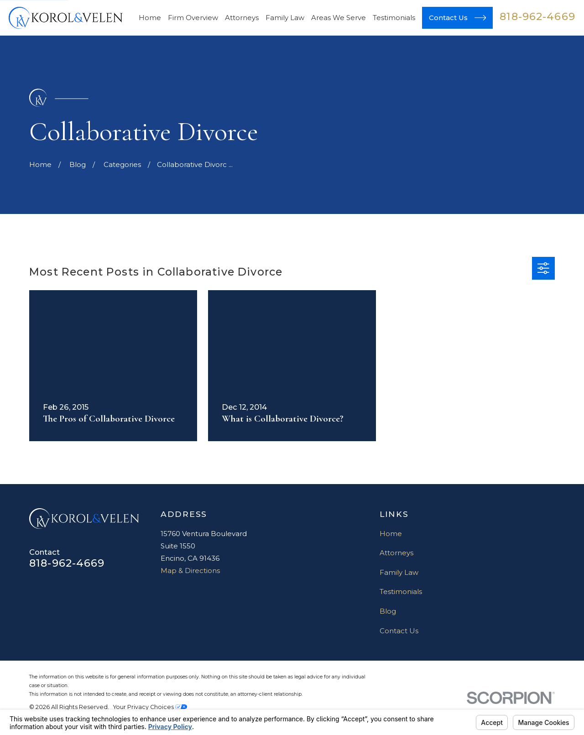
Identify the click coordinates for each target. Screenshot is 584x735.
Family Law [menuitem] (285, 17)
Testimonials (401, 591)
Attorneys (396, 552)
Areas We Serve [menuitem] (338, 17)
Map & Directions (190, 570)
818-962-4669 (537, 16)
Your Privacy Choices (150, 707)
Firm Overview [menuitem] (193, 17)
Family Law (399, 572)
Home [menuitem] (150, 17)
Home (391, 533)
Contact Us (399, 630)
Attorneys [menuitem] (242, 17)
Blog (388, 611)
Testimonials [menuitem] (394, 17)
